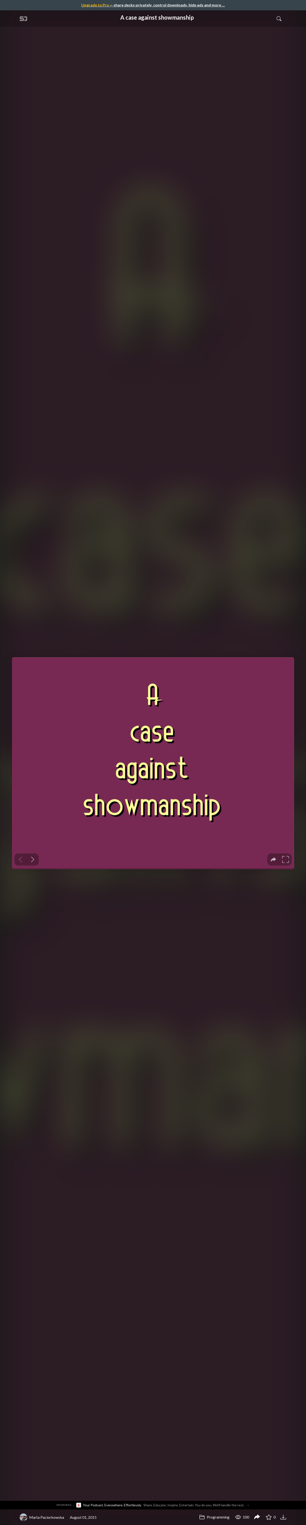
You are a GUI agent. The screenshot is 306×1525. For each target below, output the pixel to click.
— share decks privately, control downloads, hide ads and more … (153, 5)
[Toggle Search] (278, 18)
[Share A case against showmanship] (257, 1517)
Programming (214, 1517)
